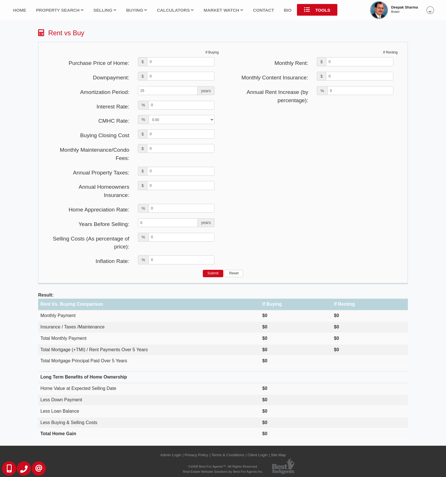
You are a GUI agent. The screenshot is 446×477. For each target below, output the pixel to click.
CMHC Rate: (113, 121)
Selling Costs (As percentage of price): (91, 243)
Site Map (278, 455)
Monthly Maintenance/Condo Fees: (94, 154)
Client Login (257, 455)
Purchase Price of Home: (99, 63)
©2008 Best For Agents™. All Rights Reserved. (223, 466)
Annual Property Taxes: (101, 173)
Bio (288, 10)
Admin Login (170, 455)
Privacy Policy (196, 455)
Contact (263, 10)
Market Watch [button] (223, 10)
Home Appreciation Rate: (99, 210)
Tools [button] (317, 10)
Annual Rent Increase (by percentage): (277, 96)
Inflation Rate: (112, 261)
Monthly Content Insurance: (274, 78)
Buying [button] (136, 10)
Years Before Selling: (104, 224)
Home (19, 10)
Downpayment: (111, 78)
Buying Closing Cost (104, 135)
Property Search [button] (60, 10)
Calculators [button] (175, 10)
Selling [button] (104, 10)
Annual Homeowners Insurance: (104, 191)
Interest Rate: (112, 107)
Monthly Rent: (291, 63)
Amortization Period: (104, 92)
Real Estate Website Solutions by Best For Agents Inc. (223, 471)
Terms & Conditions (227, 455)
